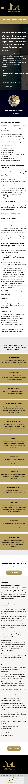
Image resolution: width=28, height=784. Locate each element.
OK (16, 783)
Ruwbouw (8, 79)
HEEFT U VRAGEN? (14, 748)
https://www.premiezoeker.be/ (10, 215)
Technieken (8, 86)
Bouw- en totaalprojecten (13, 82)
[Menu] (2, 8)
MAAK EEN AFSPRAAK (14, 573)
